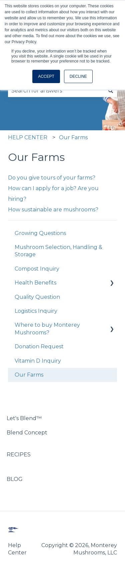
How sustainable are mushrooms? (53, 209)
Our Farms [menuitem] (29, 375)
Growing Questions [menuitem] (40, 233)
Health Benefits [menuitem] (35, 283)
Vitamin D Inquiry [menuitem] (38, 361)
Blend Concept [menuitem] (27, 432)
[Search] (110, 90)
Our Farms (73, 137)
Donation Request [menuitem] (39, 346)
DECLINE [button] (78, 76)
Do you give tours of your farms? (51, 177)
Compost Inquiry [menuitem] (37, 269)
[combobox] (56, 90)
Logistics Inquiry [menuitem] (36, 311)
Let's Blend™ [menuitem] (24, 418)
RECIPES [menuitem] (19, 454)
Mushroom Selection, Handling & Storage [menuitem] (58, 251)
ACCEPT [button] (46, 76)
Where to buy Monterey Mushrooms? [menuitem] (47, 328)
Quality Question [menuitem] (37, 297)
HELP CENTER (27, 137)
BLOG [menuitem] (15, 479)
